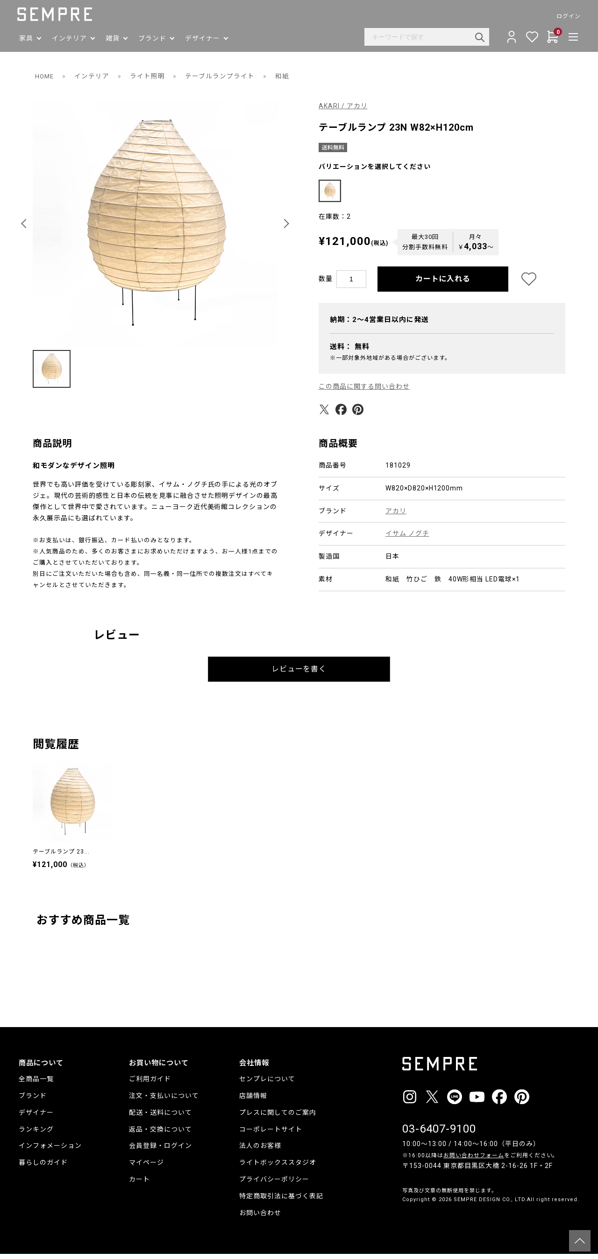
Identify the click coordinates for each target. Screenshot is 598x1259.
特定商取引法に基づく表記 (281, 1201)
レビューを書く (299, 674)
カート (139, 1184)
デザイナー (36, 1117)
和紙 (284, 76)
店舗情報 (253, 1101)
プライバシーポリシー (274, 1184)
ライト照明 (148, 76)
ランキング (36, 1134)
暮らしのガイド (43, 1167)
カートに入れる (443, 284)
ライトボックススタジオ (277, 1167)
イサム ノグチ (407, 538)
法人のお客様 (260, 1150)
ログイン (567, 16)
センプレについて (267, 1084)
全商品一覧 (36, 1084)
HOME (45, 76)
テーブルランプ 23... (61, 856)
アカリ (395, 515)
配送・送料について (160, 1117)
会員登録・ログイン (160, 1150)
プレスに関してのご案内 (277, 1117)
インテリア (93, 76)
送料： (350, 352)
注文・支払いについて (164, 1101)
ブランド (33, 1101)
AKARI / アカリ (343, 106)
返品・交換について (160, 1134)
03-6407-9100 (439, 1133)
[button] (25, 223)
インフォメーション (50, 1150)
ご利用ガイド (150, 1084)
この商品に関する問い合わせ (364, 391)
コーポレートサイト (270, 1134)
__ (405, 1222)
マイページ (146, 1167)
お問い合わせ (260, 1218)
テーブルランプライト (221, 76)
